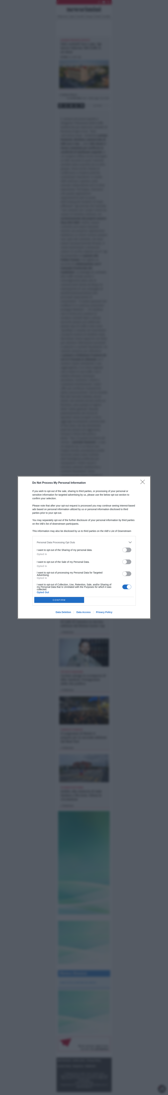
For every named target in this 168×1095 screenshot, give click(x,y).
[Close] (143, 483)
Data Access (83, 612)
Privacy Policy (104, 612)
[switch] (126, 550)
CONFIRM (59, 600)
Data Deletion (63, 612)
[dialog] (84, 547)
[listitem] (84, 542)
